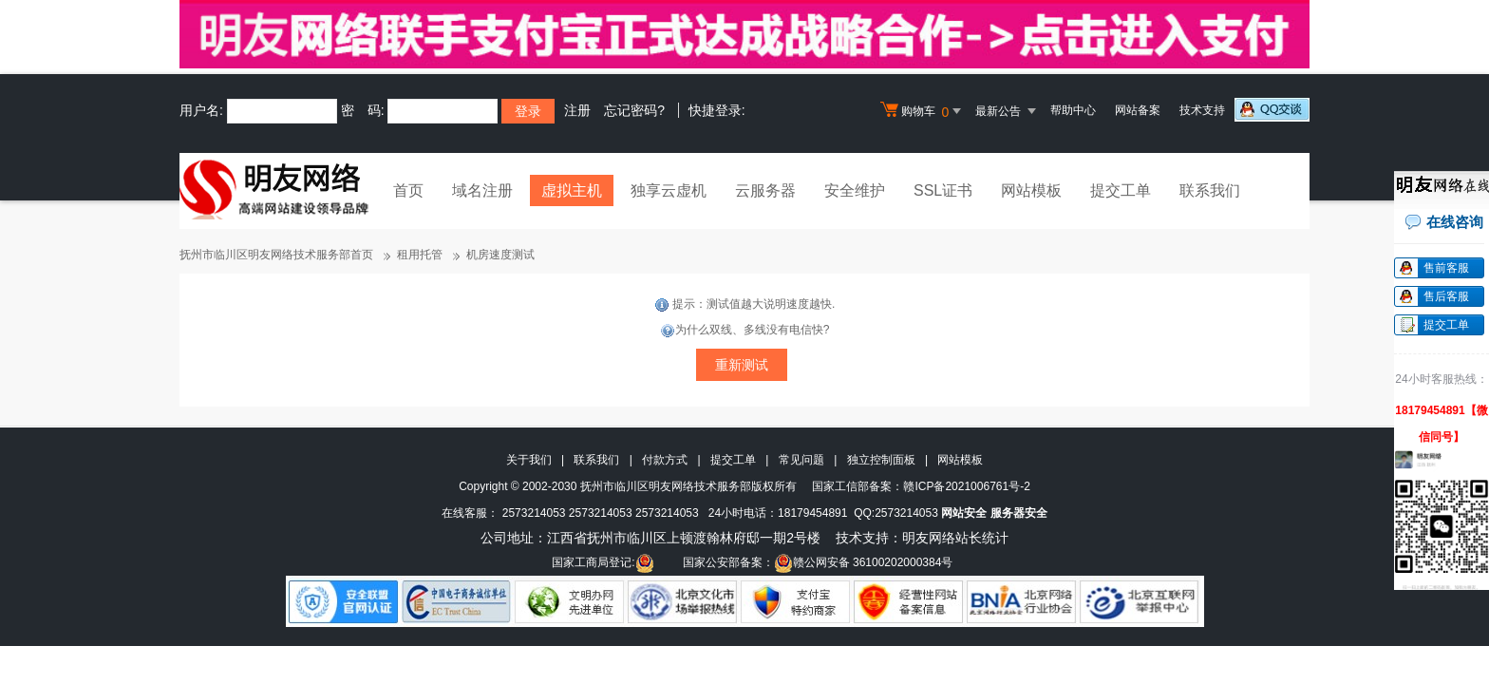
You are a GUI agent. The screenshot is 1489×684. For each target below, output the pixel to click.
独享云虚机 (669, 190)
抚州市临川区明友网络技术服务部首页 (276, 254)
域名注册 (482, 190)
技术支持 (1202, 110)
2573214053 (534, 513)
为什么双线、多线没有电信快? (745, 329)
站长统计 (981, 537)
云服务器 (765, 190)
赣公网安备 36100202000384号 (863, 562)
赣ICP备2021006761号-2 (966, 486)
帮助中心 (1073, 110)
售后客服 (1446, 296)
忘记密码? (634, 110)
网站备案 (1137, 110)
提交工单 (1120, 190)
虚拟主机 (571, 190)
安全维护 (854, 190)
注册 (577, 110)
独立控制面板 (881, 459)
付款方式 (665, 459)
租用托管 (420, 254)
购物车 (923, 111)
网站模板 (1031, 190)
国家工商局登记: (602, 562)
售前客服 (1446, 268)
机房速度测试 (500, 254)
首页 (408, 190)
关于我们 (529, 459)
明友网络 (928, 537)
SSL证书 (943, 190)
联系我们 (1209, 190)
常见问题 (801, 459)
